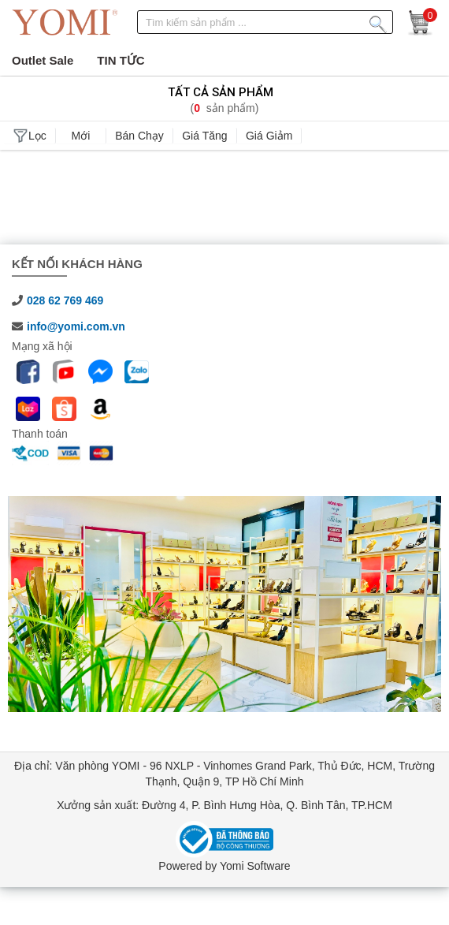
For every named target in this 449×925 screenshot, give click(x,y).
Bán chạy (139, 135)
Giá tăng (204, 135)
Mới (81, 135)
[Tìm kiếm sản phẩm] (378, 21)
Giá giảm (269, 135)
